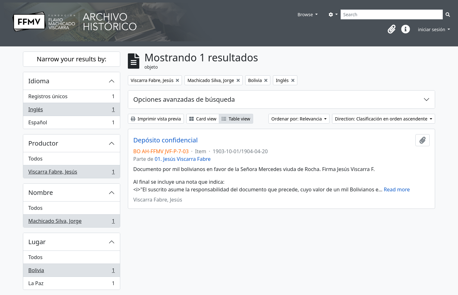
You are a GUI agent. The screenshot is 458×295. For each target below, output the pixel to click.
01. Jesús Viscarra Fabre (183, 158)
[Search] (391, 14)
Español (71, 124)
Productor (43, 143)
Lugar (37, 241)
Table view (236, 119)
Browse (305, 14)
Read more (397, 189)
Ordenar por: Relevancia (297, 119)
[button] (392, 29)
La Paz (71, 284)
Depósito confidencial (165, 140)
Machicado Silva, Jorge (71, 222)
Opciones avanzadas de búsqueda (184, 99)
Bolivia (71, 271)
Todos (35, 158)
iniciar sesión (432, 29)
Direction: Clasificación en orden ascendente (381, 119)
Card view (202, 119)
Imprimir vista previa (156, 119)
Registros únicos (71, 98)
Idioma (38, 81)
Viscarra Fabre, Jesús (71, 173)
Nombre (40, 192)
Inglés (71, 111)
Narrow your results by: (72, 59)
